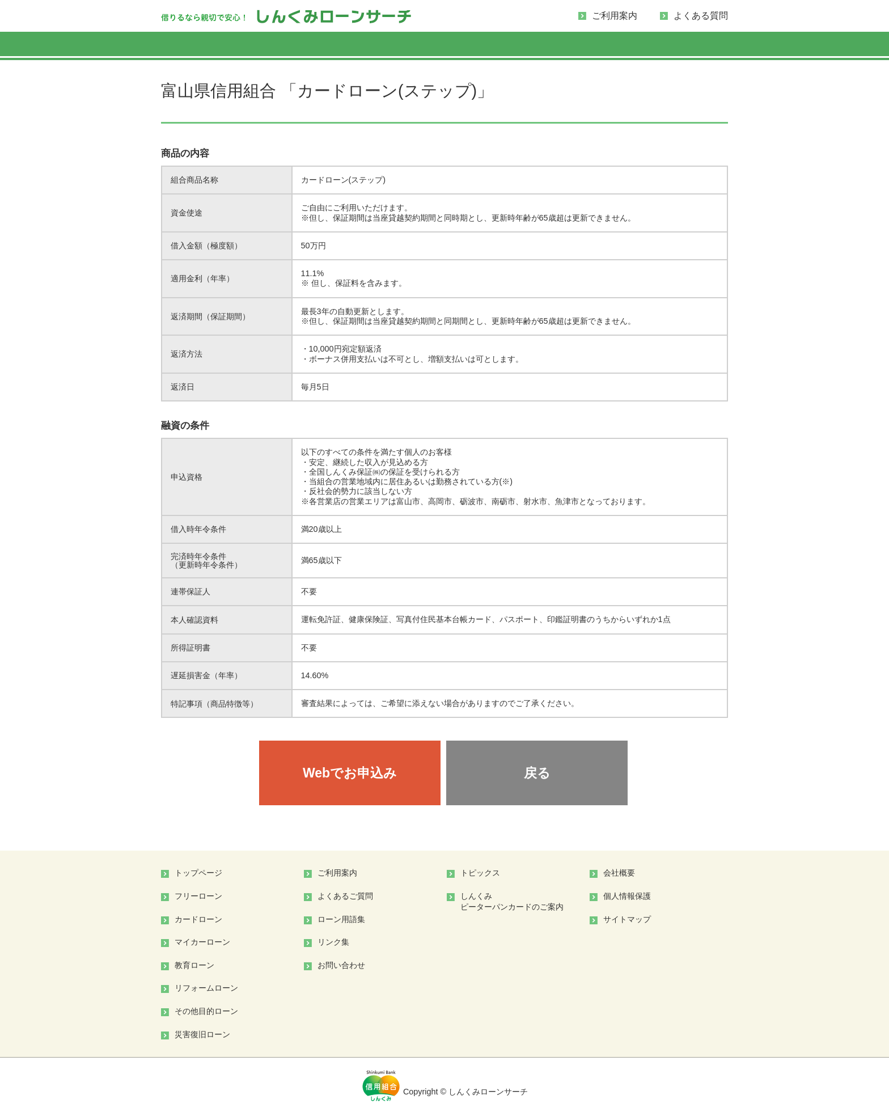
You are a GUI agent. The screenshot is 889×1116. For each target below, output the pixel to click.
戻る (537, 773)
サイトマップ (627, 919)
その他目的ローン (206, 1011)
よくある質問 (701, 15)
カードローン (198, 919)
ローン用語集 (341, 919)
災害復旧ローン (202, 1034)
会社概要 (619, 872)
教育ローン (194, 965)
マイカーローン (202, 941)
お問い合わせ (341, 965)
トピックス (480, 872)
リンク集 (333, 941)
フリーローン (198, 896)
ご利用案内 (614, 15)
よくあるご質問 (345, 896)
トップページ (198, 872)
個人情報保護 (627, 896)
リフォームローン (206, 987)
